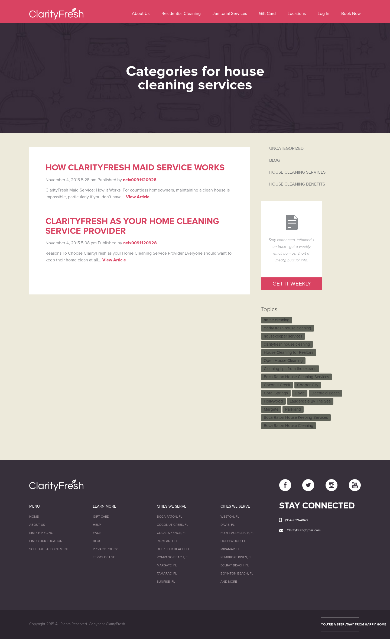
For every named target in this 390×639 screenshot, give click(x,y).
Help (97, 525)
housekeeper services (283, 336)
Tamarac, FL (167, 573)
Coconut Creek (277, 385)
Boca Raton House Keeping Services (296, 418)
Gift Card (267, 13)
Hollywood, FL (233, 541)
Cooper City (307, 385)
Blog (97, 541)
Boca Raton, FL (169, 516)
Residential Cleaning (181, 13)
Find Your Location (46, 541)
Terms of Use (104, 557)
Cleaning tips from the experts (290, 369)
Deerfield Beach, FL (173, 549)
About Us (141, 13)
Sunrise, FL (166, 581)
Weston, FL (229, 516)
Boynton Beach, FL (236, 573)
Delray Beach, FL (234, 565)
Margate (271, 409)
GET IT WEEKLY (291, 284)
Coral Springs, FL (171, 533)
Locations (297, 13)
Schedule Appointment (49, 549)
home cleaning (277, 320)
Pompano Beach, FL (173, 557)
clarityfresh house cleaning (287, 344)
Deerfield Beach (325, 393)
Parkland (293, 409)
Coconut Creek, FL (172, 525)
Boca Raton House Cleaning (288, 426)
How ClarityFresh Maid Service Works (135, 168)
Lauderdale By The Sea (310, 401)
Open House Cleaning (283, 361)
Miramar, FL (230, 549)
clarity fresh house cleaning (287, 328)
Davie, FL (227, 525)
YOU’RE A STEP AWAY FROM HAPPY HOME (340, 624)
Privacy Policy (105, 549)
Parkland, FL (167, 541)
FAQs (97, 533)
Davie (300, 393)
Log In (323, 13)
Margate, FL (167, 565)
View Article (138, 197)
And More (228, 581)
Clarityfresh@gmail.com (304, 530)
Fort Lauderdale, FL (237, 533)
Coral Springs (276, 393)
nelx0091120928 (140, 180)
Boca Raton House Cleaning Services (296, 377)
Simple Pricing (41, 533)
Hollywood (273, 401)
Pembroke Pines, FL (236, 557)
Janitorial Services (230, 13)
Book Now (351, 13)
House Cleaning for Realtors (288, 353)
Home (34, 516)
